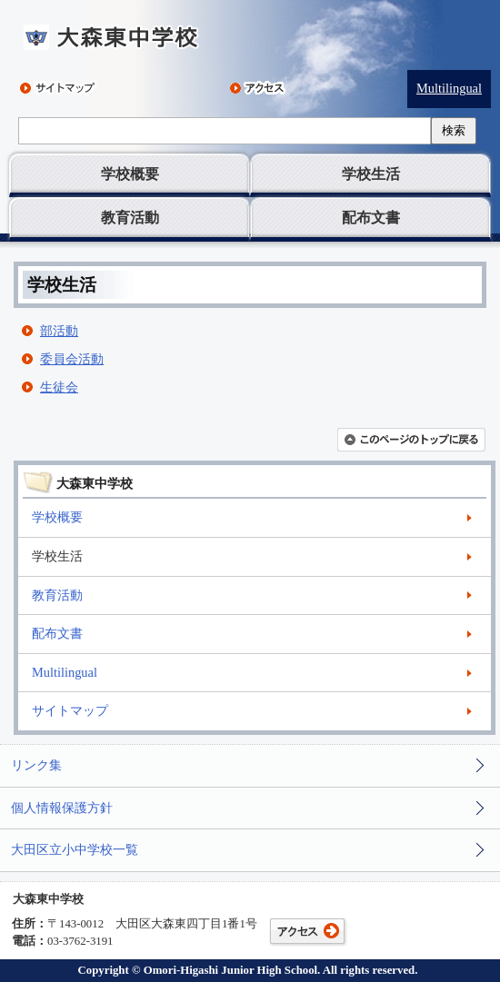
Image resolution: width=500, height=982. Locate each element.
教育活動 (130, 217)
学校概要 (130, 174)
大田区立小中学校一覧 (74, 849)
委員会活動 (72, 359)
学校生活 (371, 174)
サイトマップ (70, 710)
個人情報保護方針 (62, 807)
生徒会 (59, 387)
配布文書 (371, 217)
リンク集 (36, 765)
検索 (453, 130)
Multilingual (449, 88)
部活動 (59, 330)
